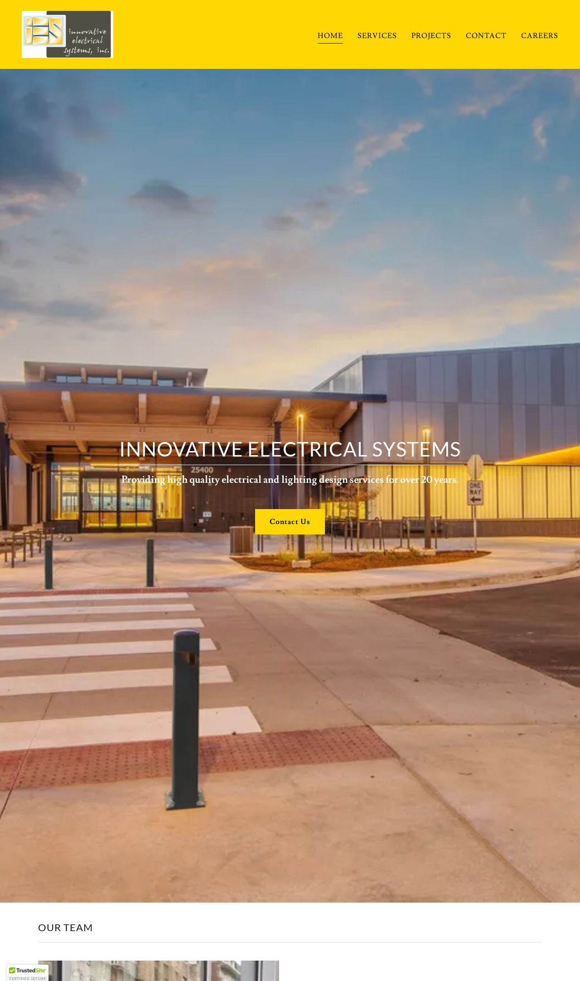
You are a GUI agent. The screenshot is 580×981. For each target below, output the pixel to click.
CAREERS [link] (539, 35)
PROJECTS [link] (431, 35)
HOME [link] (330, 35)
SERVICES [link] (377, 35)
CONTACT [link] (486, 35)
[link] (67, 32)
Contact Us (290, 521)
